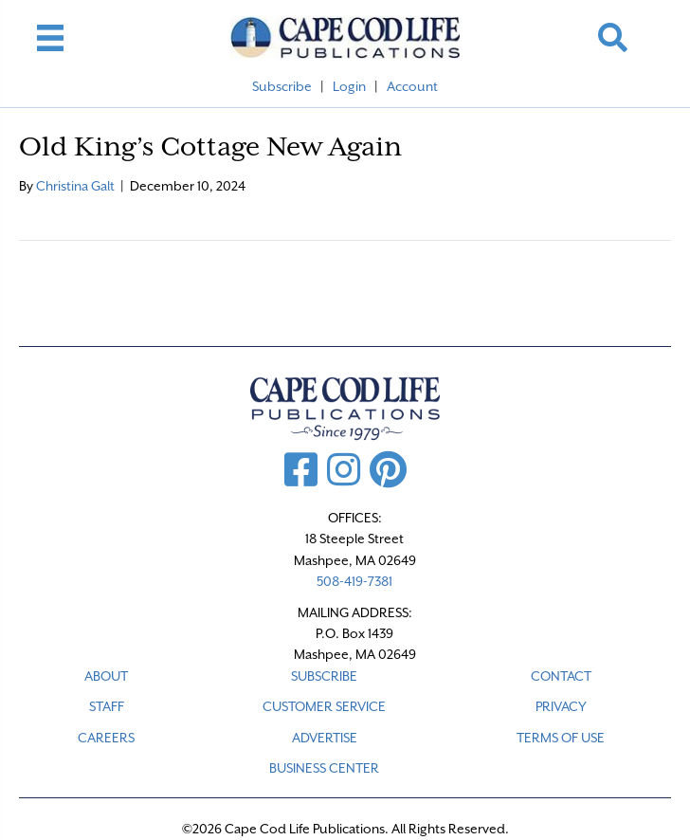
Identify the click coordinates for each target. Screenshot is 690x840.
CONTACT (561, 676)
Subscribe (282, 86)
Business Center (324, 768)
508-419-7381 (354, 581)
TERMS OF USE (561, 737)
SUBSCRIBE (324, 676)
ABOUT (106, 676)
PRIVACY (561, 706)
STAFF (106, 706)
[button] (612, 37)
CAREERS (106, 737)
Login (349, 86)
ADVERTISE (324, 737)
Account (412, 86)
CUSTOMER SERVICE (324, 706)
